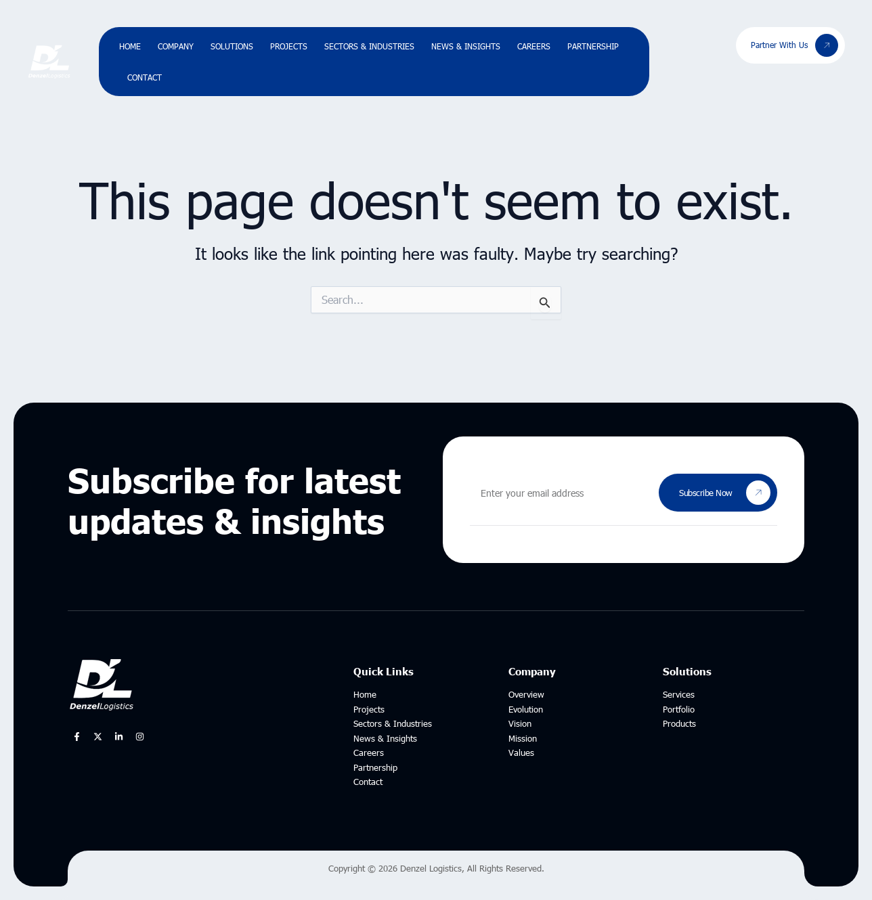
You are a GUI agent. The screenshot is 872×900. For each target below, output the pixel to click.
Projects (288, 46)
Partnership (593, 46)
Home (130, 46)
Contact (144, 77)
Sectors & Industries (369, 46)
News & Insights (465, 46)
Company (176, 46)
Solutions (232, 46)
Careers (533, 46)
